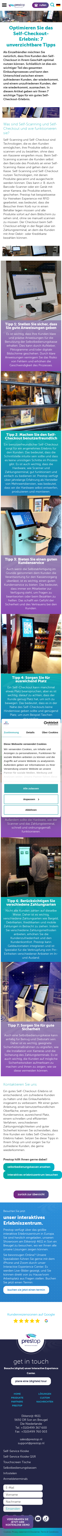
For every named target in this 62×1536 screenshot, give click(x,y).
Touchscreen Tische (17, 1462)
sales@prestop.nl (31, 1439)
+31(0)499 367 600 (34, 1427)
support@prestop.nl (31, 1443)
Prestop (17, 1405)
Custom (45, 1397)
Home (17, 1394)
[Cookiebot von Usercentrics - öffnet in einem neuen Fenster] (44, 723)
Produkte (17, 1397)
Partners (17, 1401)
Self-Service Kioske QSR (19, 1456)
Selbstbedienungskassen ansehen (28, 1166)
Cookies (7, 1532)
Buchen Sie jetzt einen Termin (26, 1289)
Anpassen (31, 799)
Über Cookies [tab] (50, 732)
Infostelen (10, 1473)
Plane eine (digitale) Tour (31, 1381)
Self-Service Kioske (16, 1451)
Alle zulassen (31, 788)
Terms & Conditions (49, 1532)
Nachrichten (44, 1401)
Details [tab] (30, 732)
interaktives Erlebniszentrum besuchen (32, 1174)
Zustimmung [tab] (11, 732)
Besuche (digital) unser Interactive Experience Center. (31, 1371)
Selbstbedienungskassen (20, 1467)
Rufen (40, 5)
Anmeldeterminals (15, 1478)
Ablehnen (31, 809)
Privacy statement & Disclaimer (26, 1532)
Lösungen (44, 1394)
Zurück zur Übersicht (31, 1194)
